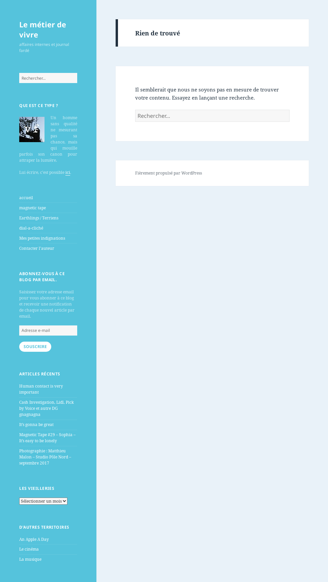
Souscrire (35, 346)
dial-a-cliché (31, 228)
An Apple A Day (34, 539)
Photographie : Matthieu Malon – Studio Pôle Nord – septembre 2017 (45, 457)
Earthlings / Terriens (38, 218)
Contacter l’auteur (36, 248)
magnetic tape (32, 208)
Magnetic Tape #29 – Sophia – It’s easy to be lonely (47, 438)
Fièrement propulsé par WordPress (168, 173)
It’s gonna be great (36, 424)
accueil (26, 198)
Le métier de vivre (42, 29)
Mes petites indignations (42, 238)
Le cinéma (29, 549)
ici (67, 172)
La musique (30, 559)
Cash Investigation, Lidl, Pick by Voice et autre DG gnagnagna (46, 408)
